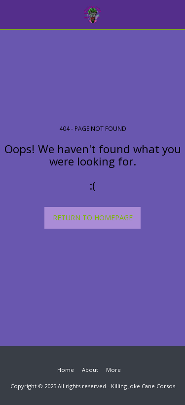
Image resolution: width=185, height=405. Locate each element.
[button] (10, 14)
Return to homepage (93, 217)
